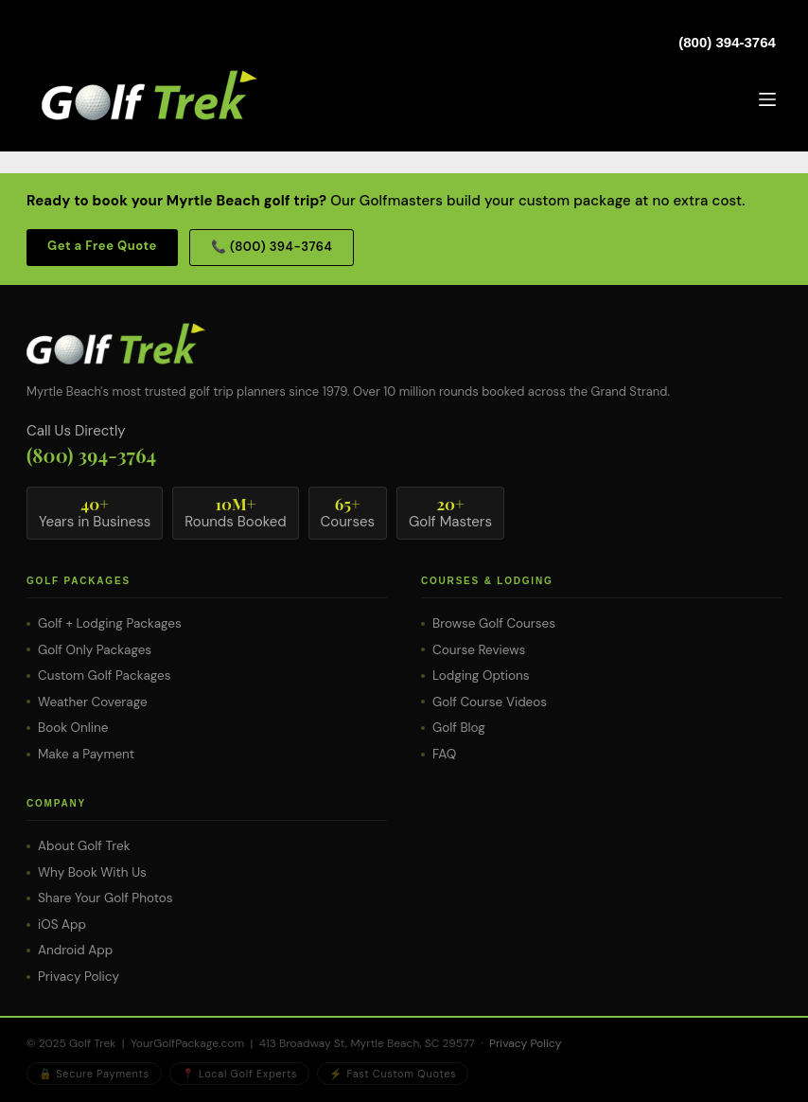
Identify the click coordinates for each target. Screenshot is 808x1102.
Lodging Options (481, 675)
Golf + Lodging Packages (110, 623)
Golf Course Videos (489, 702)
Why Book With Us (92, 872)
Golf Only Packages (94, 650)
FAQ (444, 754)
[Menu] (767, 99)
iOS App (62, 924)
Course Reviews (478, 650)
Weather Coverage (93, 702)
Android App (75, 950)
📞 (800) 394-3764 (271, 247)
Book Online (73, 728)
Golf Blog (458, 728)
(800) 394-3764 (727, 42)
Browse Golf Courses (493, 623)
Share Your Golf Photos (105, 898)
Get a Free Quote (102, 246)
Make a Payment (86, 754)
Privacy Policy (78, 977)
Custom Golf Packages (104, 675)
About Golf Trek (84, 846)
